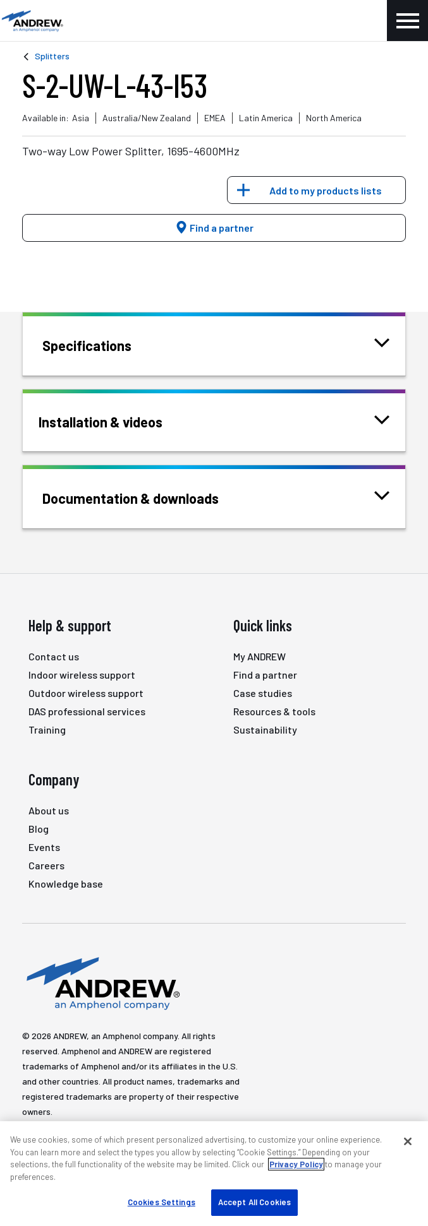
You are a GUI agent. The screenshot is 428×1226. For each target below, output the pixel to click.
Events (44, 847)
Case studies (262, 693)
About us (48, 810)
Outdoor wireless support (86, 693)
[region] (214, 1173)
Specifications (102, 344)
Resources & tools (274, 711)
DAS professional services (86, 711)
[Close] (408, 1141)
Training (47, 729)
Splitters (52, 56)
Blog (38, 829)
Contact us (53, 656)
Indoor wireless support (81, 675)
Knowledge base (65, 884)
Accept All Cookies (254, 1202)
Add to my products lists (325, 190)
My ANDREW (259, 656)
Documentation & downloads (146, 497)
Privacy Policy (296, 1164)
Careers (46, 865)
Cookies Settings (161, 1202)
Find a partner (214, 228)
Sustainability (265, 729)
